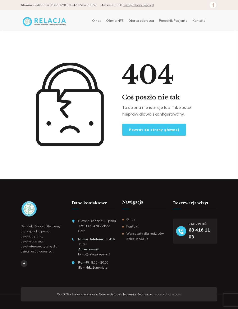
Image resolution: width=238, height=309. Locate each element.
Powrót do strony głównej (154, 129)
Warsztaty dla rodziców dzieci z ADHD (145, 236)
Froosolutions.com (167, 294)
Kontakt (132, 226)
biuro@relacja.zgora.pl (138, 5)
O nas (130, 219)
